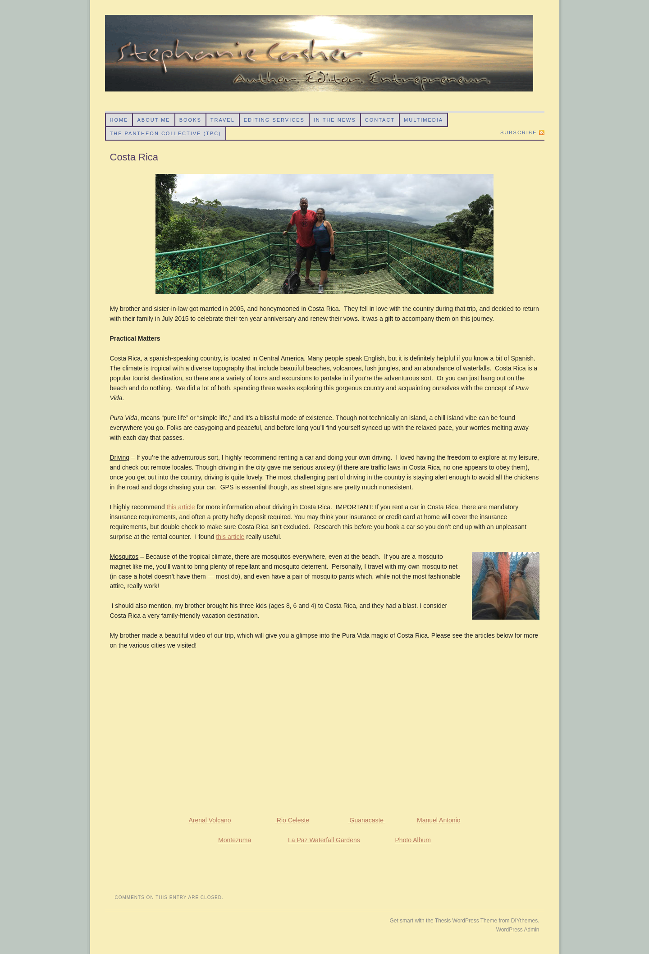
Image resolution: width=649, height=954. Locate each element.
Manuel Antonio (439, 820)
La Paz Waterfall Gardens (324, 840)
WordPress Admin (517, 930)
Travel (222, 120)
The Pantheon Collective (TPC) (165, 133)
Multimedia (423, 120)
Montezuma (234, 840)
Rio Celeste (292, 820)
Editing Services (274, 120)
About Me (153, 120)
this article (181, 507)
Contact (380, 120)
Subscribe (518, 132)
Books (190, 120)
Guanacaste (366, 820)
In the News (335, 120)
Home (119, 120)
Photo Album (413, 840)
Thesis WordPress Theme (466, 920)
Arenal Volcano (209, 820)
